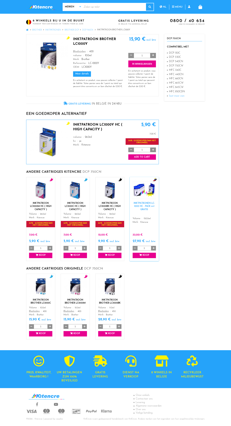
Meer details (82, 74)
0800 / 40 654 (187, 21)
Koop (41, 255)
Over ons (141, 409)
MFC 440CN (176, 74)
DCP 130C (174, 53)
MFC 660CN (176, 78)
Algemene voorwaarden (149, 406)
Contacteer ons (144, 398)
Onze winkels (143, 395)
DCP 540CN (176, 61)
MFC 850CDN (177, 91)
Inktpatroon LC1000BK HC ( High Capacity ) (110, 206)
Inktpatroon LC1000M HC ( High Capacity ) (40, 206)
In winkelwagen (142, 64)
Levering (140, 402)
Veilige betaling (144, 413)
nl (163, 6)
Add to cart (142, 157)
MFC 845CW (176, 87)
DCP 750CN (88, 30)
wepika (59, 419)
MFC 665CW (176, 83)
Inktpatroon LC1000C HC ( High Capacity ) (75, 206)
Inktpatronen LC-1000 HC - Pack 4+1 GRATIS (144, 206)
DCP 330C (175, 57)
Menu (177, 6)
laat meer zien (176, 96)
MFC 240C (175, 70)
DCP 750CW (176, 65)
